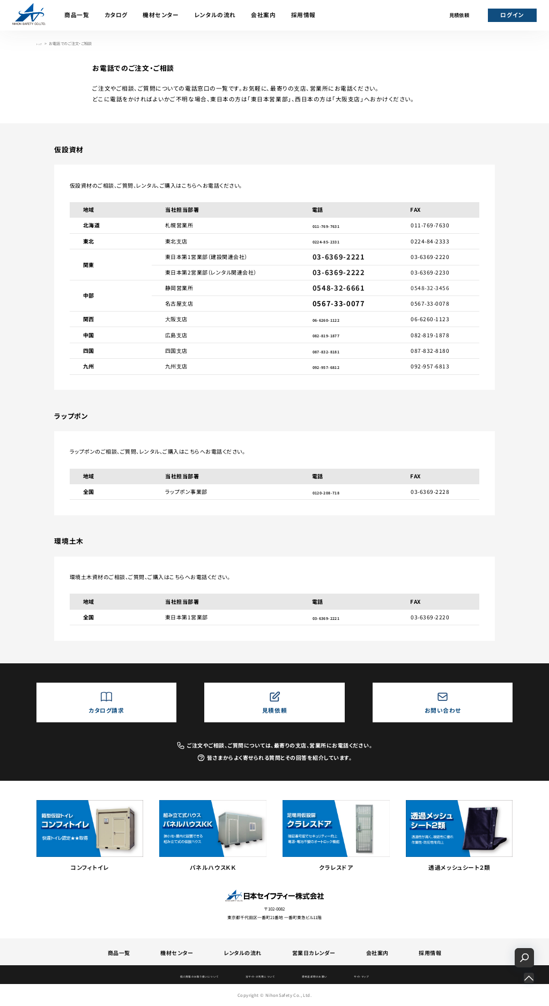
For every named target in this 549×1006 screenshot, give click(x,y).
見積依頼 (459, 15)
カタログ (116, 15)
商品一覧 (76, 15)
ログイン (511, 15)
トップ (41, 43)
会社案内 (263, 15)
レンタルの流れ (215, 15)
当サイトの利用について (259, 975)
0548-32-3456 (430, 288)
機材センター (161, 15)
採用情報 (303, 15)
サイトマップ (397, 975)
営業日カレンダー (314, 953)
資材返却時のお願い (335, 975)
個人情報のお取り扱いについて (172, 975)
